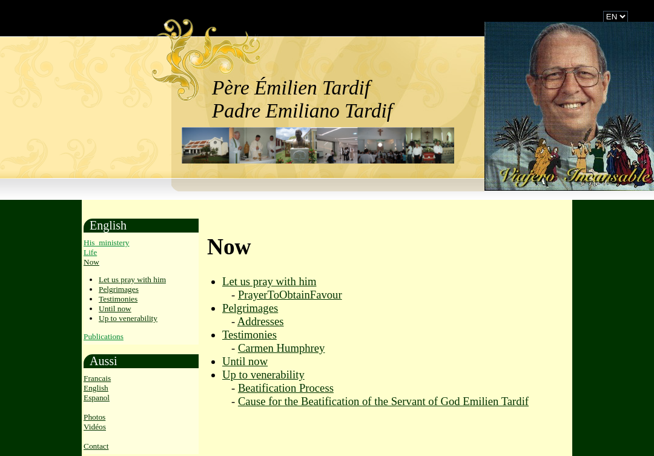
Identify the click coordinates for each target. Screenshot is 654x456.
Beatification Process (286, 388)
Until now (115, 308)
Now (91, 261)
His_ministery (107, 242)
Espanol (97, 397)
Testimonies (118, 298)
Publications (104, 336)
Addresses (260, 321)
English (96, 387)
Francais (97, 378)
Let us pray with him (132, 279)
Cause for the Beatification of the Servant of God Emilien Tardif (383, 401)
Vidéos (95, 426)
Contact (96, 446)
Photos (94, 416)
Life (90, 252)
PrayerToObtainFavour (290, 294)
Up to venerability (128, 318)
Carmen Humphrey (281, 348)
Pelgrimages (119, 289)
